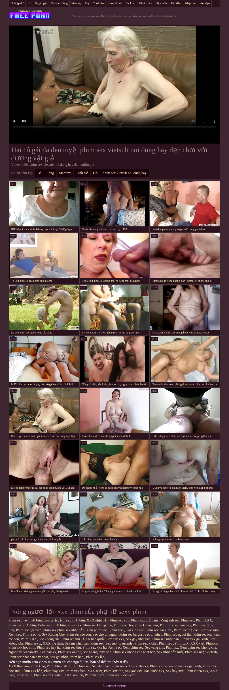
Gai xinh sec (135, 630)
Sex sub (111, 643)
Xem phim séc (133, 647)
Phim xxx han (76, 671)
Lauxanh (126, 643)
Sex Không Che (53, 634)
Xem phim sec (97, 630)
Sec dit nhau (153, 634)
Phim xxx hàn (32, 671)
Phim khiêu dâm (146, 625)
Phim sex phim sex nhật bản (63, 630)
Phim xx (172, 647)
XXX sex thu (73, 675)
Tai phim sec (81, 666)
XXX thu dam (53, 643)
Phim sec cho (123, 625)
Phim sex (97, 643)
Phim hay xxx (54, 671)
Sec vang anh (154, 647)
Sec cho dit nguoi (105, 634)
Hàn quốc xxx (154, 671)
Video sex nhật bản (52, 625)
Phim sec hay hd (49, 647)
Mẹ (87, 3)
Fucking (131, 3)
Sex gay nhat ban (138, 639)
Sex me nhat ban (77, 643)
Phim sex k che (146, 643)
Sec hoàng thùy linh (97, 652)
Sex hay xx (48, 652)
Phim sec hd (31, 634)
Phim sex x (33, 643)
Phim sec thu (71, 647)
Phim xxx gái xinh (195, 639)
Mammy (76, 3)
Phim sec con (119, 620)
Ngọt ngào (41, 3)
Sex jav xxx (133, 671)
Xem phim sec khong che (198, 647)
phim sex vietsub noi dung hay (124, 173)
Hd (29, 3)
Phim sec (187, 620)
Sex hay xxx (115, 639)
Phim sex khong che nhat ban (134, 652)
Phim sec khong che (97, 625)
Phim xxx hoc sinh (21, 647)
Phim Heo (38, 666)
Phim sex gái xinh (158, 630)
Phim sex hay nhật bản (25, 620)
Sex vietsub (24, 675)
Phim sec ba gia (131, 634)
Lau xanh (51, 620)
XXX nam (94, 671)
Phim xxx (74, 625)
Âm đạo (205, 3)
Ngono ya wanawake (23, 652)
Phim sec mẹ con (186, 630)
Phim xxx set (169, 625)
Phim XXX (204, 620)
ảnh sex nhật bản (72, 620)
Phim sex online (69, 652)
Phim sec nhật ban (166, 639)
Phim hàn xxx (95, 675)
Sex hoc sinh (210, 630)
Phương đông (59, 3)
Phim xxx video (161, 666)
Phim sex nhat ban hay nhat (28, 657)
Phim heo (116, 630)
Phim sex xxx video (48, 675)
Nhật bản (190, 3)
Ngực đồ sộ (115, 3)
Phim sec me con (78, 634)
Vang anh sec (169, 620)
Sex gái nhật (59, 657)
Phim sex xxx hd (95, 647)
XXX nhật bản (97, 620)
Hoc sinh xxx (138, 666)
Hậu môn (161, 3)
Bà (40, 173)
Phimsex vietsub (30, 11)
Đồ (95, 173)
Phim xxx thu (113, 671)
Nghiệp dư (17, 3)
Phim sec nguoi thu (177, 634)
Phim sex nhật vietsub (201, 652)
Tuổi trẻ (82, 173)
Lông (50, 173)
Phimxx (211, 643)
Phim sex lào (95, 657)
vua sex (185, 625)
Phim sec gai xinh (28, 630)
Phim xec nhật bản (22, 625)
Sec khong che (49, 639)
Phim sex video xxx (120, 675)
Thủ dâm (176, 3)
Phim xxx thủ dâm (145, 620)
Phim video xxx (196, 671)
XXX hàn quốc (94, 639)
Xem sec (14, 634)
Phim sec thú (71, 639)
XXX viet (197, 643)
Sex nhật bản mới (170, 652)
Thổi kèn (98, 3)
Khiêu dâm (145, 3)
